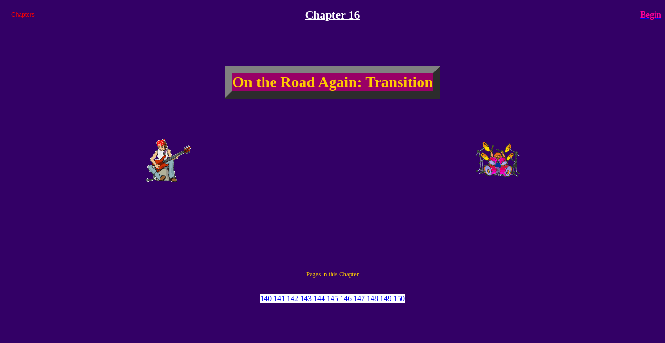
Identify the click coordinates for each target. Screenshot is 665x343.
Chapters (23, 14)
